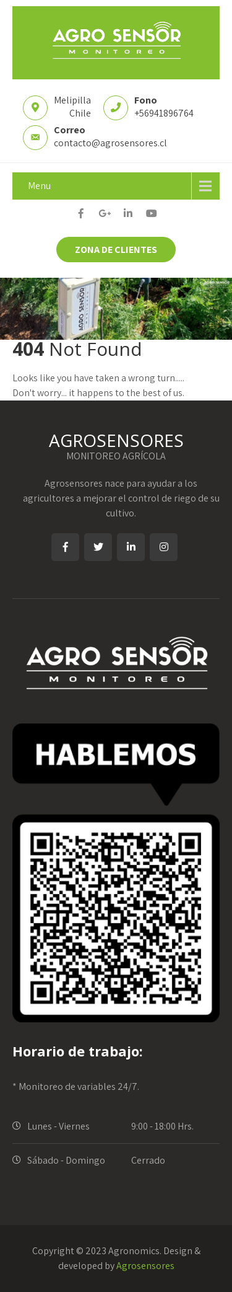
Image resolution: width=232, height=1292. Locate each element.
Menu (39, 185)
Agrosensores (145, 1265)
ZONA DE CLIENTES (116, 249)
